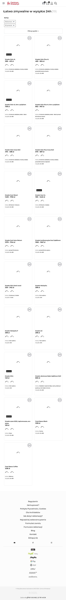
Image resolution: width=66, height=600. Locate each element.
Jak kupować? (33, 505)
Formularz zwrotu (33, 523)
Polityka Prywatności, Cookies (33, 509)
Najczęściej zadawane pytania (33, 520)
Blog (33, 531)
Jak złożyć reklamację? (33, 516)
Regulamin (33, 501)
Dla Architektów (33, 512)
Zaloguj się (33, 538)
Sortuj (6, 18)
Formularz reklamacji (33, 527)
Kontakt (33, 534)
